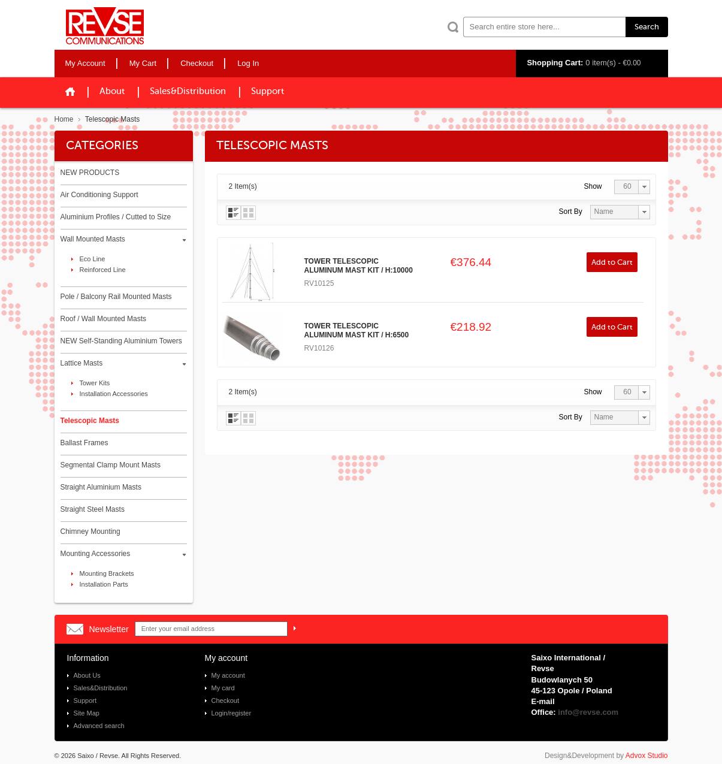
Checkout (225, 700)
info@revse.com (588, 712)
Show (593, 186)
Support (267, 91)
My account (228, 675)
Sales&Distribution (188, 91)
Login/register (232, 713)
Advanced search (99, 725)
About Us (87, 675)
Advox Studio (647, 755)
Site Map (86, 713)
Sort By (570, 211)
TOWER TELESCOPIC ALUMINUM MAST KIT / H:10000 (358, 265)
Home (64, 119)
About (112, 91)
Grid (248, 213)
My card (223, 687)
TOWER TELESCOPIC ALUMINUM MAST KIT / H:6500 (356, 330)
